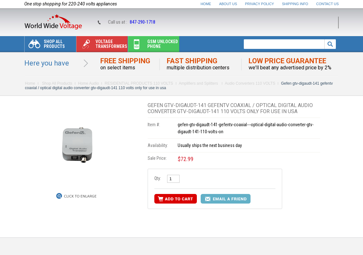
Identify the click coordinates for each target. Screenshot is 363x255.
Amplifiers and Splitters (199, 83)
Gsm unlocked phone (153, 45)
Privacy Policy (259, 4)
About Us (228, 4)
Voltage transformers (101, 45)
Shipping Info (295, 4)
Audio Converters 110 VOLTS (250, 83)
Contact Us (327, 4)
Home (206, 4)
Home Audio (88, 83)
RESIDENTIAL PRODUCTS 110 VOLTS (138, 83)
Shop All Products (45, 45)
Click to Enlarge (80, 196)
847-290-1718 (142, 22)
